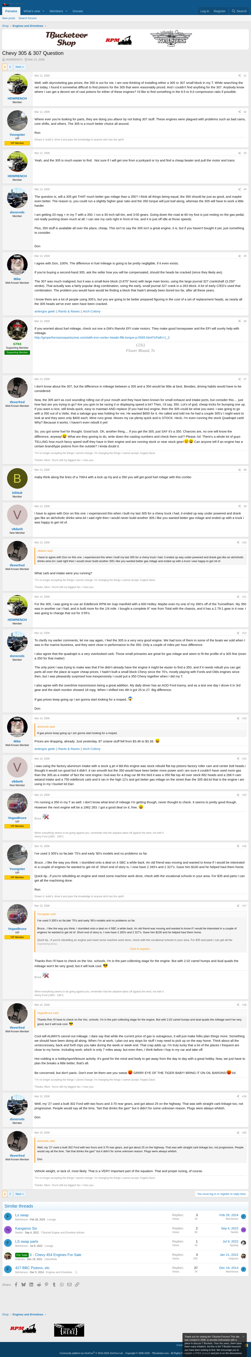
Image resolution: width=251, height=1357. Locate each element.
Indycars (20, 1259)
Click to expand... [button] (140, 948)
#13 (244, 718)
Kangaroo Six (26, 1228)
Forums (11, 11)
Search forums (28, 18)
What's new (32, 11)
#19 (244, 1096)
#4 (245, 189)
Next (18, 66)
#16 (244, 846)
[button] (43, 11)
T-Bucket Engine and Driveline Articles (62, 1232)
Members (56, 11)
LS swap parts (26, 1241)
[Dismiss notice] (243, 1337)
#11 (244, 596)
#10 (244, 542)
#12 (244, 633)
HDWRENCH (14, 59)
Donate (78, 11)
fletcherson (21, 1219)
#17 (244, 905)
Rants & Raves (69, 311)
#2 (245, 111)
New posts (8, 18)
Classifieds (51, 1259)
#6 (245, 321)
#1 (245, 75)
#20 (244, 1132)
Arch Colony (92, 311)
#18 (244, 1004)
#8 (245, 469)
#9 (245, 506)
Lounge (51, 1219)
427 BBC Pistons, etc (32, 1268)
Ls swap (21, 1215)
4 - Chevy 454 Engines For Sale (55, 1255)
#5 (245, 256)
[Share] (239, 75)
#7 (245, 379)
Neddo (19, 1232)
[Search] (239, 11)
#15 (244, 794)
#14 (244, 758)
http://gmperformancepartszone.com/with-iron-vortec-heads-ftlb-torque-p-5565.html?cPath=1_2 (102, 337)
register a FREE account (197, 1353)
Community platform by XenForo (91, 1353)
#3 (245, 153)
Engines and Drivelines (59, 1272)
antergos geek (44, 311)
